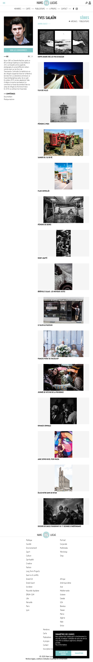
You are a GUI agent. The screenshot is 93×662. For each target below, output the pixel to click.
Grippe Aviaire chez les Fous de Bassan (51, 57)
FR (29, 56)
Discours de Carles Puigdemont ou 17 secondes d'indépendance (59, 526)
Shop (61, 555)
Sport (28, 552)
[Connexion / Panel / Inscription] (90, 3)
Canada (62, 598)
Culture (28, 555)
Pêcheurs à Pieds (43, 124)
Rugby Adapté (42, 258)
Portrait (63, 540)
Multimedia (64, 548)
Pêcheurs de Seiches (44, 225)
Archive (74, 21)
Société (28, 544)
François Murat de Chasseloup (48, 359)
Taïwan (62, 610)
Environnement (31, 548)
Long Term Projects (33, 571)
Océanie (62, 594)
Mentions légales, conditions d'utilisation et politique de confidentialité (46, 659)
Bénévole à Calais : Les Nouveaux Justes (51, 292)
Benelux (63, 606)
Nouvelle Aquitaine (32, 590)
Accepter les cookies (63, 653)
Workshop (63, 552)
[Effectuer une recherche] (86, 3)
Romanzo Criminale (44, 426)
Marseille (29, 602)
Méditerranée (65, 590)
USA (61, 602)
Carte (28, 9)
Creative (29, 563)
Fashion (28, 567)
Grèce (62, 625)
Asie (61, 587)
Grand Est (29, 579)
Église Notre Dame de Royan (47, 493)
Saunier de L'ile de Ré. (45, 157)
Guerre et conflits (32, 575)
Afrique (62, 579)
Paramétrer (79, 653)
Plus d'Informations (61, 645)
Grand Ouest (43, 24)
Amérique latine (65, 583)
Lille (27, 598)
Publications (40, 9)
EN (32, 56)
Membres (17, 9)
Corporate (63, 544)
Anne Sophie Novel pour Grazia (48, 459)
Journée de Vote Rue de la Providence (51, 392)
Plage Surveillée (43, 191)
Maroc (62, 614)
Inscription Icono (48, 649)
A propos (53, 9)
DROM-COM (30, 594)
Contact (64, 9)
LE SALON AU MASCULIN (45, 325)
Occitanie (29, 587)
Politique (29, 540)
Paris (28, 606)
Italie (61, 622)
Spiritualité (30, 559)
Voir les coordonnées (18, 50)
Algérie (62, 618)
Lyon (27, 610)
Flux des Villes (43, 90)
